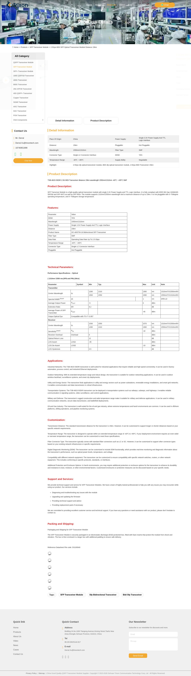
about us (99, 5)
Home (89, 5)
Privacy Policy (31, 673)
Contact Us (18, 654)
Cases (16, 650)
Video (15, 641)
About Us (17, 636)
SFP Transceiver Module (39, 47)
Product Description (101, 120)
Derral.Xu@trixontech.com (26, 143)
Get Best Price (135, 107)
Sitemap (41, 673)
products (112, 5)
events (131, 5)
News (15, 645)
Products (24, 47)
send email (138, 656)
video (122, 5)
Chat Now (28, 161)
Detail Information (64, 120)
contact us (143, 5)
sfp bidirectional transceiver (103, 595)
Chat (165, 5)
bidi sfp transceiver (132, 595)
